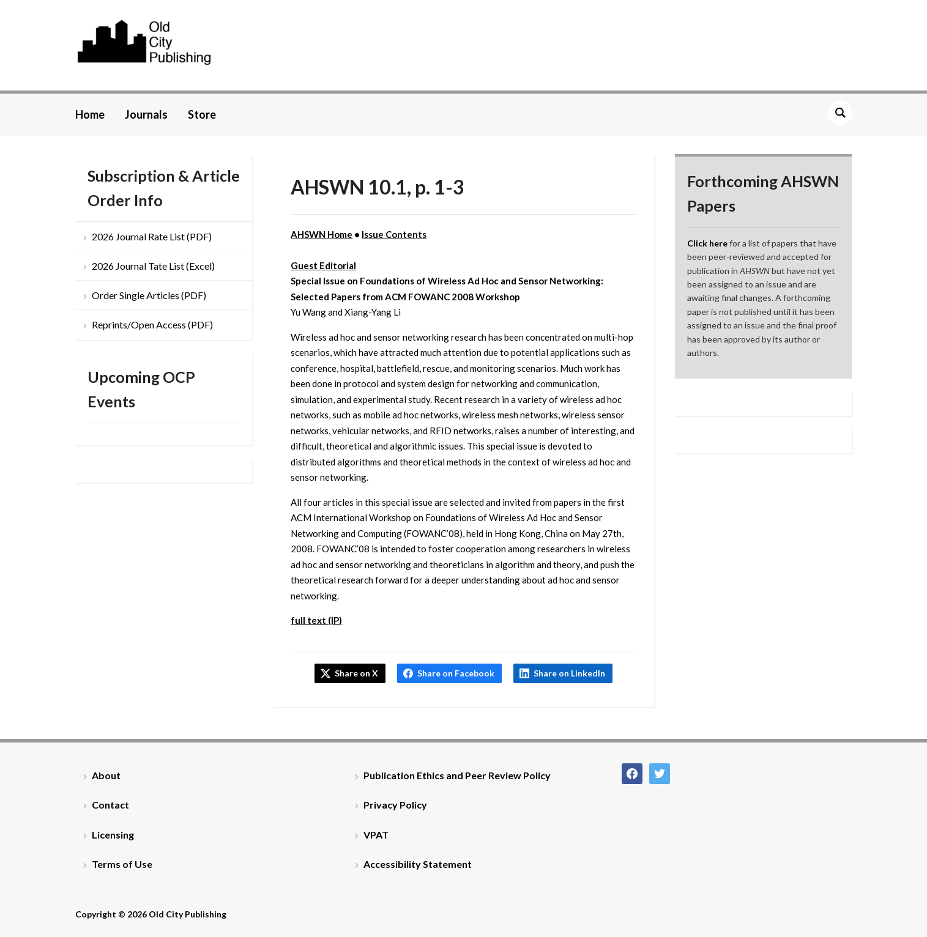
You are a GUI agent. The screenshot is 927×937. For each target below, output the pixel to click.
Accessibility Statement (417, 864)
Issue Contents (394, 234)
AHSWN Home (321, 234)
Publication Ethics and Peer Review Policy (457, 775)
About (106, 775)
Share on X (356, 673)
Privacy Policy (395, 804)
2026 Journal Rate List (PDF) (152, 236)
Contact (110, 804)
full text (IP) (316, 620)
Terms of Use (122, 864)
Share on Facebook (455, 673)
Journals (146, 114)
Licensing (113, 834)
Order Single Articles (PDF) (149, 295)
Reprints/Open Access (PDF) (152, 324)
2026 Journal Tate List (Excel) (153, 266)
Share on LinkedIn (569, 673)
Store (202, 114)
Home (90, 114)
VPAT (376, 834)
